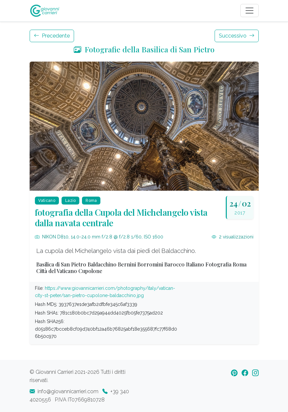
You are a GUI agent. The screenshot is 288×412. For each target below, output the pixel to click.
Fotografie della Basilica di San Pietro (144, 49)
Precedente (52, 36)
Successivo (236, 36)
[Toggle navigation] (249, 10)
